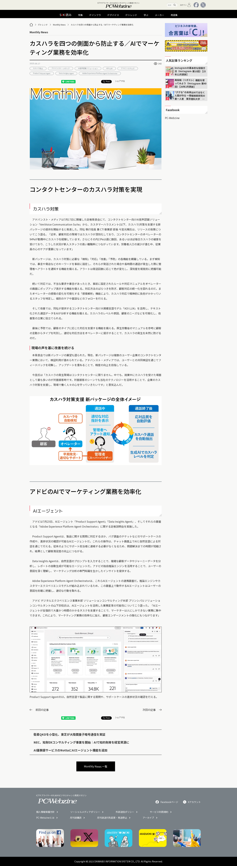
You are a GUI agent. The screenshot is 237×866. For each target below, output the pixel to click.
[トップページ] (31, 25)
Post (106, 81)
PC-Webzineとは (45, 817)
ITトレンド (43, 24)
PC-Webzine (172, 118)
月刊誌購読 (75, 817)
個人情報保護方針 (45, 811)
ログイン (185, 5)
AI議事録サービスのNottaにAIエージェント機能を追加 (70, 750)
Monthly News (59, 24)
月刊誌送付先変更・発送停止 (112, 817)
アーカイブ (148, 817)
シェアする (120, 81)
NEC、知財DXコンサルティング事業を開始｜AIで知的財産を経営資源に (81, 742)
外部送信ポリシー (125, 811)
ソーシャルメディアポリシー (85, 811)
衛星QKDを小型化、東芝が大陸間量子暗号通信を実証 (69, 734)
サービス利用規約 (159, 811)
